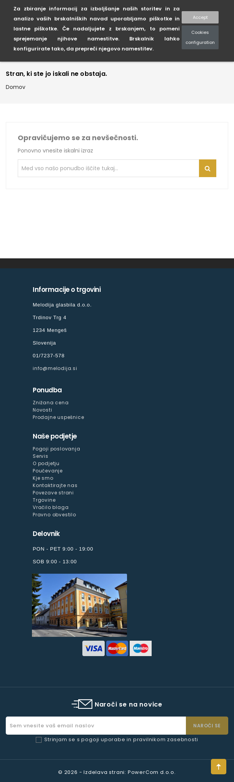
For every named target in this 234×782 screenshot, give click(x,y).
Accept (200, 17)
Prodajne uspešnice (58, 417)
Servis (40, 456)
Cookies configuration (200, 37)
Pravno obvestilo (54, 514)
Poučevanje (48, 470)
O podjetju (46, 463)
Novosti (42, 410)
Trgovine (44, 500)
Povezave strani (53, 492)
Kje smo (43, 478)
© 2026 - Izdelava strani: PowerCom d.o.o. (117, 772)
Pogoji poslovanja (56, 448)
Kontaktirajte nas (55, 485)
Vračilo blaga (51, 507)
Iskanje (207, 168)
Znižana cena (51, 402)
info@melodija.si (55, 368)
